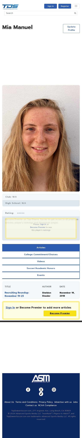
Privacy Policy (46, 402)
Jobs (75, 402)
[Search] (38, 13)
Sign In (50, 6)
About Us (9, 402)
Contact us (31, 405)
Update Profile (71, 28)
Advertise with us (63, 402)
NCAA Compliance (47, 405)
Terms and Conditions (26, 402)
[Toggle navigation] (76, 6)
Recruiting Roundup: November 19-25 (17, 294)
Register (65, 6)
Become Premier (37, 227)
